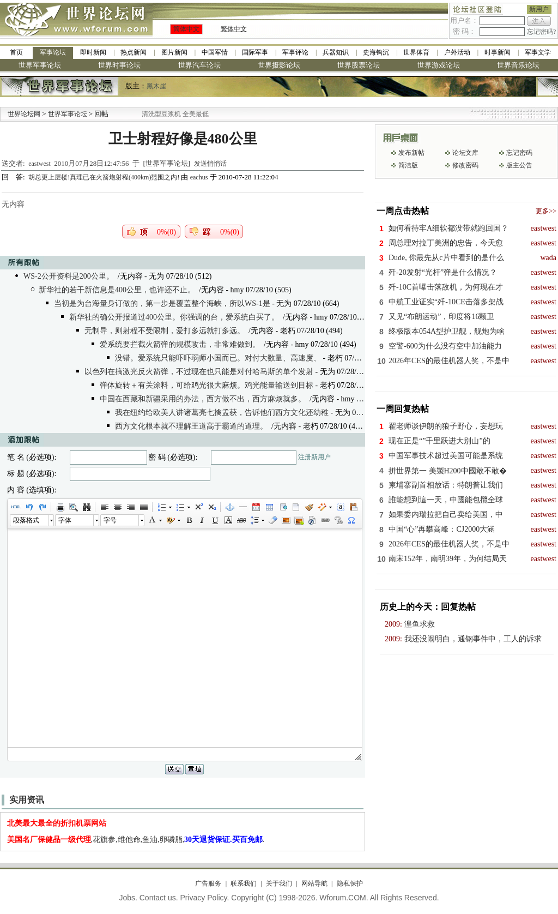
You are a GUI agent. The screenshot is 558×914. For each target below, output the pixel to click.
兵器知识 (336, 52)
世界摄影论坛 (279, 65)
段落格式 (26, 520)
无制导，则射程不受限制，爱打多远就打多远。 (164, 331)
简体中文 (186, 29)
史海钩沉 (376, 52)
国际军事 (255, 52)
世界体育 (416, 52)
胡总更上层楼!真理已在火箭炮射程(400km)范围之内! (104, 177)
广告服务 (208, 883)
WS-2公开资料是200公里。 (68, 276)
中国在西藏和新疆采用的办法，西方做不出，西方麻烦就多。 (203, 399)
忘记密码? (541, 31)
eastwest (39, 163)
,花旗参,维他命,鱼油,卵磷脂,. (136, 839)
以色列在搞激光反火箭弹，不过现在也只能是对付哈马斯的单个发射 (198, 372)
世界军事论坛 (40, 65)
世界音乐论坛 (518, 65)
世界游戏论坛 (438, 65)
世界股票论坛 (358, 65)
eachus (199, 177)
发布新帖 (411, 153)
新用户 (539, 9)
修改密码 (465, 165)
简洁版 (408, 165)
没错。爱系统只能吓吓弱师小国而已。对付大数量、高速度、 (218, 358)
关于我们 (279, 883)
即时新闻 (93, 52)
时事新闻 (497, 52)
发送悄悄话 (210, 163)
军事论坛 (53, 52)
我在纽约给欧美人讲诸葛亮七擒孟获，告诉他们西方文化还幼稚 (222, 412)
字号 (110, 520)
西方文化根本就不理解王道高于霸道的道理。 (191, 426)
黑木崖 (156, 86)
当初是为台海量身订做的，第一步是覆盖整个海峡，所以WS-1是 (162, 303)
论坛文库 (465, 153)
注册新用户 (314, 457)
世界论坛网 (24, 114)
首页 (16, 52)
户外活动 (457, 52)
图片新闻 (174, 52)
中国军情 (215, 52)
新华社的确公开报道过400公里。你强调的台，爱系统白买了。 (174, 317)
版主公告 (519, 165)
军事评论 (295, 52)
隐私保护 (350, 883)
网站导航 (314, 883)
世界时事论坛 (119, 65)
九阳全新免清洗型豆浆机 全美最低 (172, 114)
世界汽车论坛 (199, 65)
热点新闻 (133, 52)
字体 (64, 520)
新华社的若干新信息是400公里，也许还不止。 (117, 290)
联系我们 (244, 883)
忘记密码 (519, 153)
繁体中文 (234, 29)
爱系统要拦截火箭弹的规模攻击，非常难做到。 (180, 344)
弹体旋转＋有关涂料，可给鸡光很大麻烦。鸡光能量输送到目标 (206, 385)
